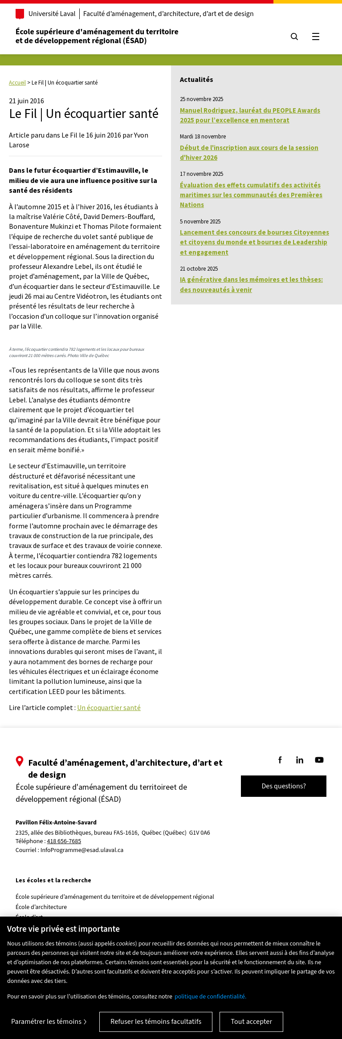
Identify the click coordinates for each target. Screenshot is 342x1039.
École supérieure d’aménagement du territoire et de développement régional (115, 897)
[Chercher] (294, 36)
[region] (171, 978)
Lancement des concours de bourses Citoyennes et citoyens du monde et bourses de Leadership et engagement (254, 242)
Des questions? (283, 786)
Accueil (17, 82)
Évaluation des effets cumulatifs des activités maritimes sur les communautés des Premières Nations (251, 195)
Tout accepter (251, 1022)
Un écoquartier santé (109, 707)
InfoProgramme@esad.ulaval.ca (82, 850)
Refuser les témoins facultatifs (155, 1022)
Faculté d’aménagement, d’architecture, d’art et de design (169, 14)
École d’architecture (42, 907)
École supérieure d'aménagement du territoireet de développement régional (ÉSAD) (97, 36)
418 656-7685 (65, 841)
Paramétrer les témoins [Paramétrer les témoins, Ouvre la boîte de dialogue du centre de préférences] (46, 1022)
